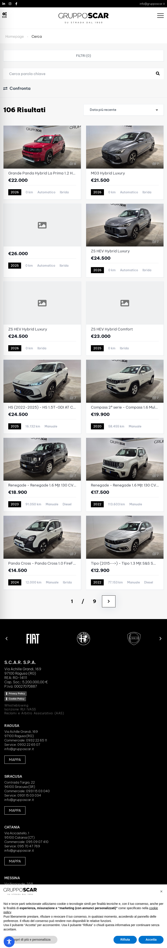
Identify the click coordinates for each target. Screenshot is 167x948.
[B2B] (4, 14)
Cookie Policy (16, 698)
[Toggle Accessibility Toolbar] (9, 942)
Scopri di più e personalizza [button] (30, 939)
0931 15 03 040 (38, 791)
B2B (4, 17)
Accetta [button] (151, 939)
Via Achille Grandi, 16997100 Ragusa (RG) (21, 733)
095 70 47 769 (28, 846)
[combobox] (124, 110)
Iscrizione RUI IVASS (20, 709)
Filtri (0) (83, 56)
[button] (6, 638)
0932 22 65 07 (28, 745)
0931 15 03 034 (29, 795)
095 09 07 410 (37, 842)
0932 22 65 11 (36, 740)
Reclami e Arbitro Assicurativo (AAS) (34, 713)
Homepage (14, 36)
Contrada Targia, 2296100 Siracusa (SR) (19, 784)
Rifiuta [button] (125, 939)
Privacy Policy (17, 693)
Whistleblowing (16, 705)
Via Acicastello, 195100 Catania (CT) (19, 835)
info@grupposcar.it (152, 3)
